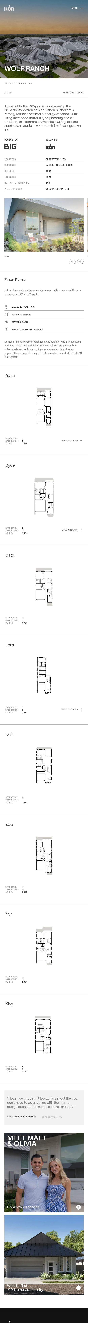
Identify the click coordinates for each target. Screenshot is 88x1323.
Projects (9, 83)
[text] (72, 261)
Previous (68, 92)
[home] (9, 8)
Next (81, 92)
